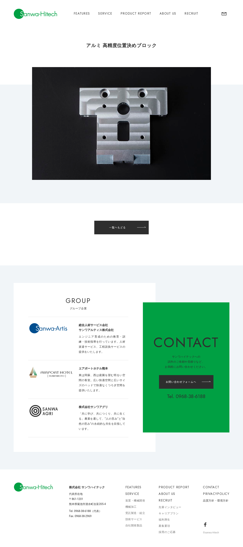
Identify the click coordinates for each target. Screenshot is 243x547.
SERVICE (105, 13)
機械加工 (131, 506)
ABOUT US (168, 13)
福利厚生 (164, 519)
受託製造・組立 (135, 513)
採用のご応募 (167, 532)
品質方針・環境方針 (215, 500)
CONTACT (211, 487)
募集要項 (164, 525)
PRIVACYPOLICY (216, 494)
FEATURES (82, 13)
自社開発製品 (133, 525)
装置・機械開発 (135, 500)
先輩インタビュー (170, 507)
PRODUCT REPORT (136, 13)
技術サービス (133, 519)
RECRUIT (191, 13)
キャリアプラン (168, 513)
